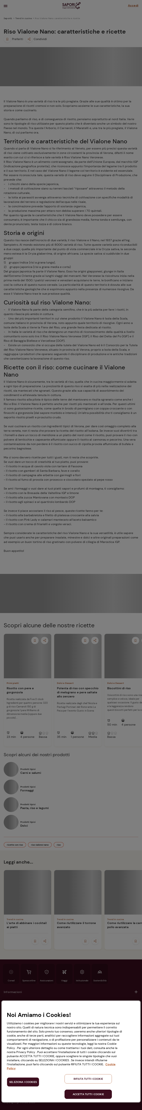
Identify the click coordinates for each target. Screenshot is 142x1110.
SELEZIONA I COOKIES (23, 1082)
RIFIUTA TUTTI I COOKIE (88, 1079)
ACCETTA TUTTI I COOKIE (88, 1094)
